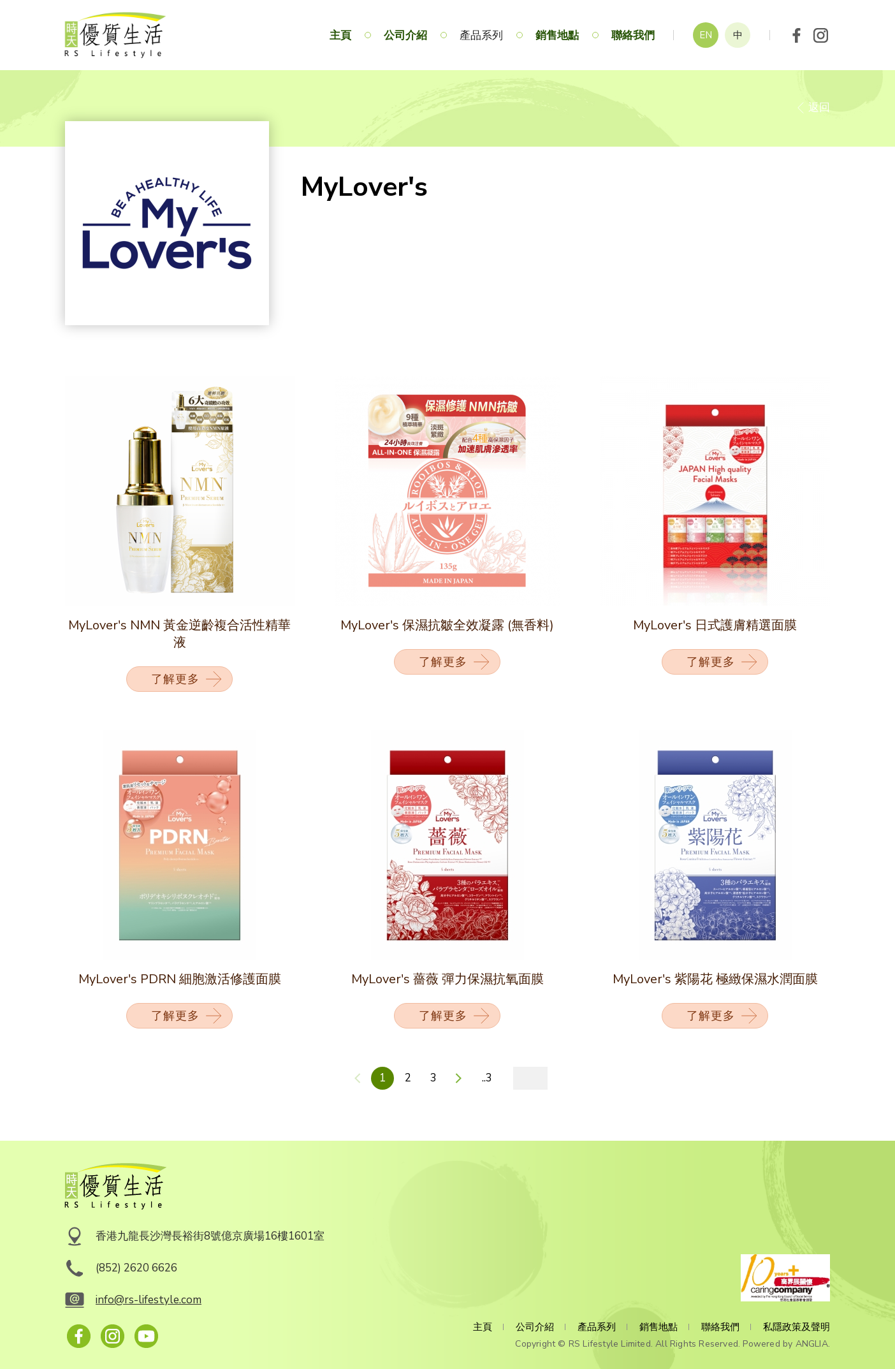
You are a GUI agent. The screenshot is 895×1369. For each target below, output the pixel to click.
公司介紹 (405, 35)
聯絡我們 (633, 35)
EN (705, 35)
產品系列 (481, 35)
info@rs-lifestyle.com (148, 1299)
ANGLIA (812, 1344)
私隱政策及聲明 (796, 1327)
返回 (819, 107)
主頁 (340, 35)
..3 (487, 1078)
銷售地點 (557, 35)
